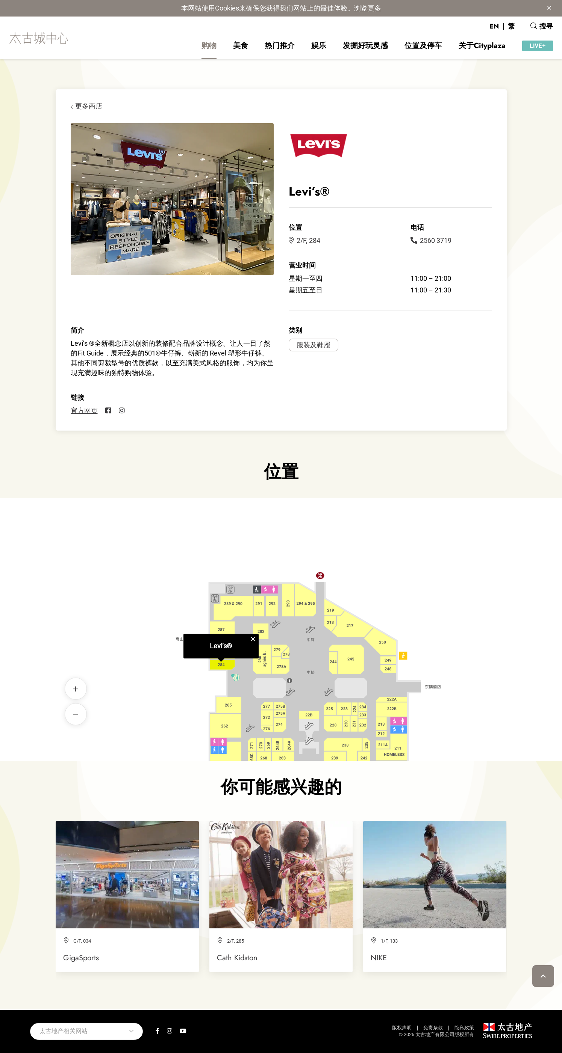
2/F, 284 (304, 240)
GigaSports (81, 957)
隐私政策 (464, 1027)
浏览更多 (367, 8)
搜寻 (541, 26)
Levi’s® (221, 617)
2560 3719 (431, 240)
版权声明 (402, 1027)
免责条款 (433, 1027)
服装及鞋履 (313, 345)
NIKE (379, 957)
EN (494, 26)
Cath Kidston (237, 957)
